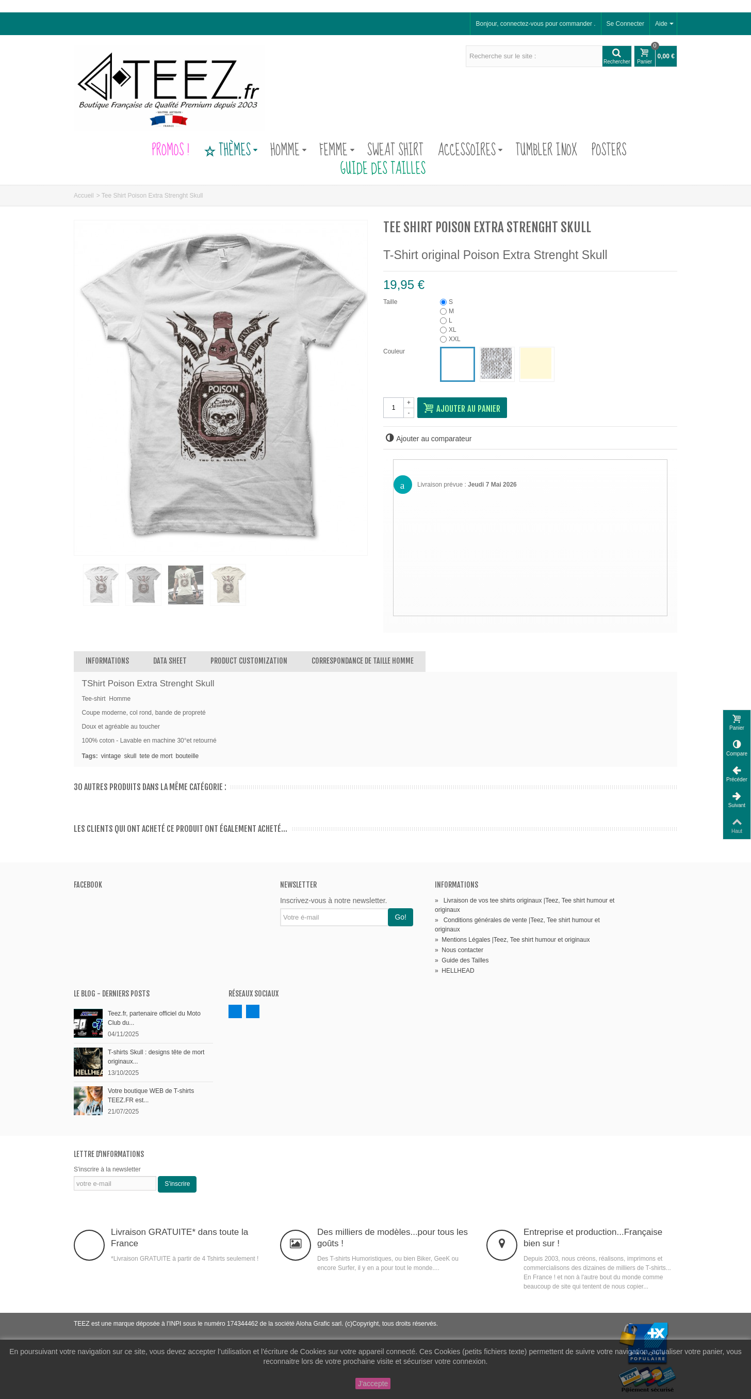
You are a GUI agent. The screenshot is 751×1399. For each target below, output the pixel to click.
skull (130, 756)
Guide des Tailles (375, 169)
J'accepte (373, 1383)
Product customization (248, 660)
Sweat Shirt (395, 150)
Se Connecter (625, 23)
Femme (337, 150)
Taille (391, 301)
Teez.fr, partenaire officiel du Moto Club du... (154, 1018)
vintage (111, 756)
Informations (107, 660)
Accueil (84, 195)
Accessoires (470, 150)
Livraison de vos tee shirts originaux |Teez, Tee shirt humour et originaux (524, 905)
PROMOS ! (170, 150)
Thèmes (231, 150)
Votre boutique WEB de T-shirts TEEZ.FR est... (151, 1095)
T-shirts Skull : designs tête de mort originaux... (156, 1057)
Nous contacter (459, 950)
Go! (400, 917)
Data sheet (170, 660)
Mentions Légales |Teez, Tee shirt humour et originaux (512, 939)
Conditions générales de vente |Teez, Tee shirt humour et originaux (517, 924)
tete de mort (155, 756)
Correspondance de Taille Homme (363, 660)
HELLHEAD (455, 970)
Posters (609, 150)
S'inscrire (177, 1183)
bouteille (187, 756)
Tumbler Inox (546, 150)
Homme (288, 150)
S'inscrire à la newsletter (107, 1169)
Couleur (394, 351)
